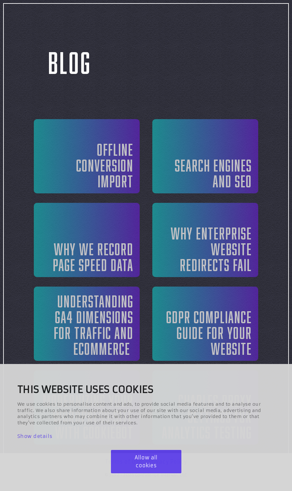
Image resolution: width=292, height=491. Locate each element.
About (108, 20)
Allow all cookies (146, 461)
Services (162, 20)
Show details (34, 436)
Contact (266, 20)
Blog (215, 20)
